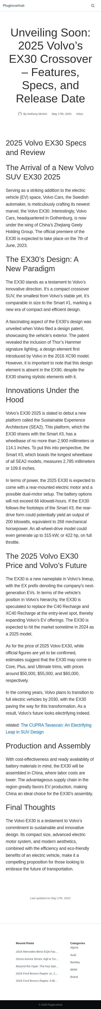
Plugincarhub (13, 5)
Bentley (75, 962)
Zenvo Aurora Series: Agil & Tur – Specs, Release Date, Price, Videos (37, 958)
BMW (73, 969)
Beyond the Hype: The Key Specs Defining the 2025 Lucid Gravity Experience (37, 966)
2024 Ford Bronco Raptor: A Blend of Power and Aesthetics (37, 980)
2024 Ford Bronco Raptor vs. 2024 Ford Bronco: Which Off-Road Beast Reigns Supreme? (37, 973)
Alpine (74, 947)
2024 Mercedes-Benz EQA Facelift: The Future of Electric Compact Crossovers (37, 951)
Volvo (79, 113)
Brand (74, 976)
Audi (73, 955)
